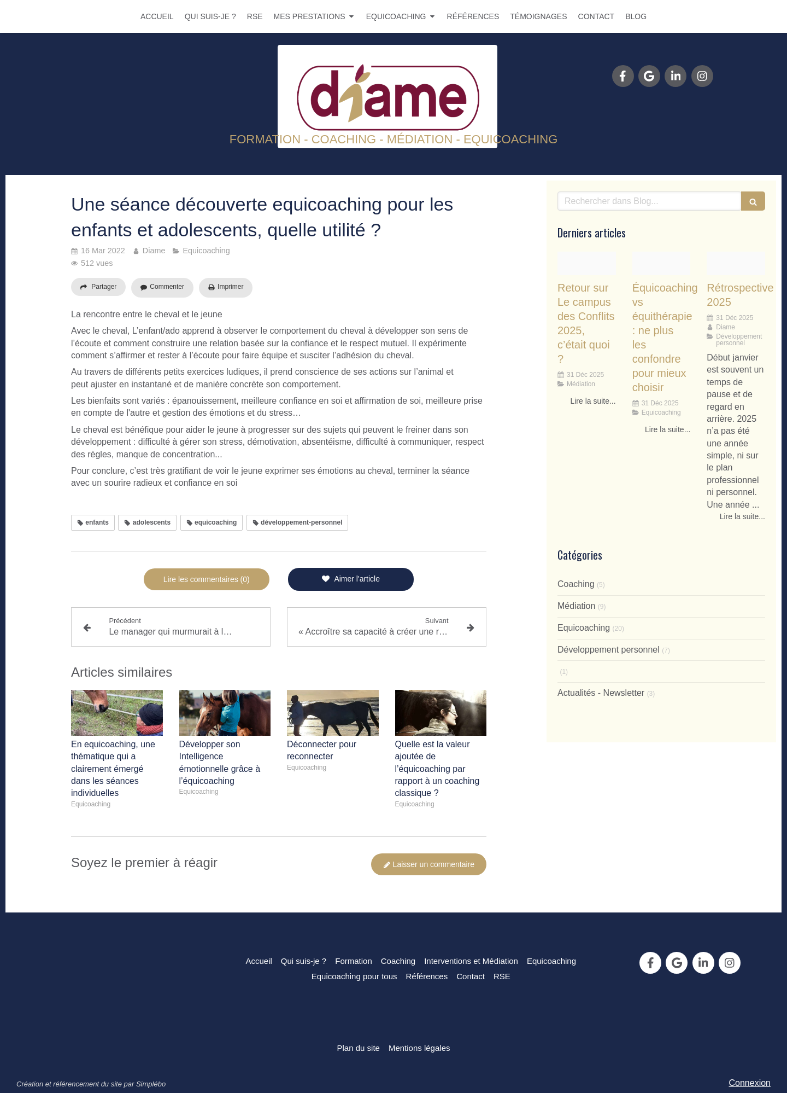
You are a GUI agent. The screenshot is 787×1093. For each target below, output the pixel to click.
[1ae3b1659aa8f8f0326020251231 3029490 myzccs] (736, 263)
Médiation (576, 606)
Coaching (576, 584)
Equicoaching (583, 627)
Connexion (750, 1083)
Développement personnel (608, 649)
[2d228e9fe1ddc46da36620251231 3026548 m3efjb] (661, 263)
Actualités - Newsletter (600, 692)
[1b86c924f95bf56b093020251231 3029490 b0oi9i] (586, 263)
